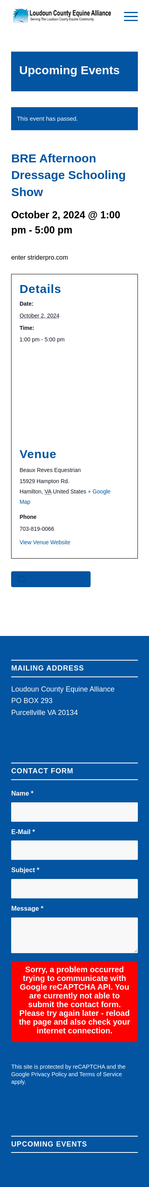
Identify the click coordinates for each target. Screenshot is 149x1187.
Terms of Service (100, 1026)
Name (22, 793)
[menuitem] (127, 16)
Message (27, 908)
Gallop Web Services (32, 1163)
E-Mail (23, 832)
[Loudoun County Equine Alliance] (61, 16)
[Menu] (127, 16)
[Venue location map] (74, 395)
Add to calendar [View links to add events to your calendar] (52, 579)
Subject (25, 870)
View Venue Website (44, 542)
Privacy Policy (49, 1026)
